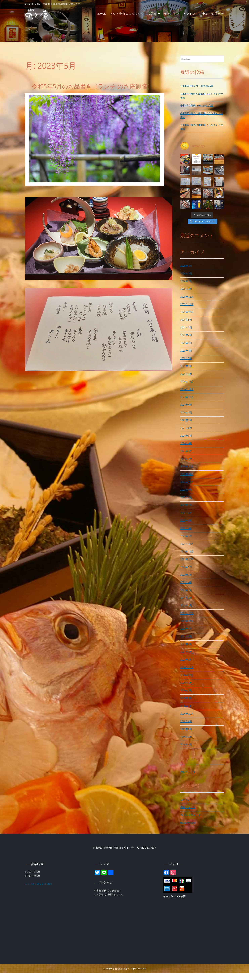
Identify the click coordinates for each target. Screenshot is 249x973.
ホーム (101, 13)
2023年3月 (186, 536)
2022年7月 (186, 574)
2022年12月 (186, 543)
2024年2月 (186, 458)
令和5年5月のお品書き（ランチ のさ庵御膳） (92, 86)
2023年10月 (186, 482)
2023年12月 (186, 466)
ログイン (185, 799)
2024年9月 (186, 404)
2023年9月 (186, 489)
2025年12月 (186, 296)
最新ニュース (187, 772)
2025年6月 (186, 335)
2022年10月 (186, 559)
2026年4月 (186, 265)
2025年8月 (186, 319)
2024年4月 (186, 443)
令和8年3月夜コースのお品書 (196, 105)
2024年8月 (186, 412)
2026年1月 (186, 288)
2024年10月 (186, 397)
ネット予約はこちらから (127, 13)
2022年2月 (186, 597)
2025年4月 (186, 350)
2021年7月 (186, 636)
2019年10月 (186, 713)
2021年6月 (186, 644)
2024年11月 (186, 389)
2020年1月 (186, 706)
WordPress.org (187, 822)
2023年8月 (186, 497)
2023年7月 (186, 505)
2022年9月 (186, 567)
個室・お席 (172, 13)
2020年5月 (186, 690)
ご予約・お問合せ (211, 13)
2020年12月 (186, 667)
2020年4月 (186, 698)
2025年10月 (186, 312)
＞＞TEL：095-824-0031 (38, 883)
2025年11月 (186, 304)
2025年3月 (186, 358)
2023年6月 (186, 512)
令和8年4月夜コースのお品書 (196, 86)
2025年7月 (186, 327)
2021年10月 (186, 621)
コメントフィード (190, 815)
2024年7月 (186, 420)
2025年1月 (186, 373)
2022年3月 (186, 590)
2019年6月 (186, 744)
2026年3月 (186, 273)
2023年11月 (186, 474)
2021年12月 (186, 613)
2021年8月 (186, 628)
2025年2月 (186, 366)
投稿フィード (187, 807)
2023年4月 (186, 528)
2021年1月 (186, 659)
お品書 (152, 13)
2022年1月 (186, 605)
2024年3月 (186, 451)
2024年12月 (186, 381)
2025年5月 (186, 343)
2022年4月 (186, 582)
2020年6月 (186, 682)
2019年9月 (186, 721)
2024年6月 (186, 427)
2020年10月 (186, 675)
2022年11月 (186, 551)
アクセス (189, 13)
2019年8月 (186, 729)
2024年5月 (186, 435)
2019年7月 (186, 736)
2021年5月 (186, 651)
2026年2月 (186, 281)
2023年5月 (186, 520)
